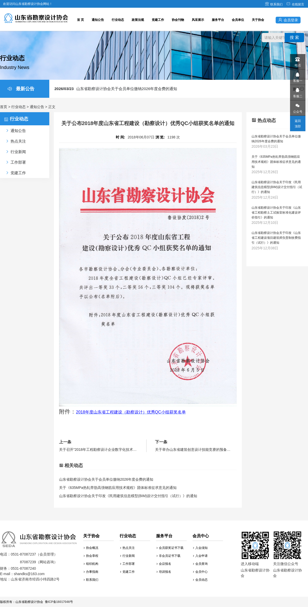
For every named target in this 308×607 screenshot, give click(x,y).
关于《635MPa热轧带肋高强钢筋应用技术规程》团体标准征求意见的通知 (118, 488)
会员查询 (200, 564)
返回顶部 (298, 123)
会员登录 (288, 20)
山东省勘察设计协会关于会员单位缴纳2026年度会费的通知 (115, 88)
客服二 (297, 91)
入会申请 (200, 556)
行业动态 (118, 20)
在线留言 (295, 4)
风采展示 (198, 20)
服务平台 (218, 20)
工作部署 (127, 564)
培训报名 (164, 572)
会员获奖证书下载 (170, 548)
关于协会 (258, 20)
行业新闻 (127, 556)
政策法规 (138, 20)
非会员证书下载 (168, 556)
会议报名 (164, 564)
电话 (297, 60)
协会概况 (91, 548)
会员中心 (200, 572)
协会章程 (91, 556)
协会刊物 (178, 20)
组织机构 (91, 564)
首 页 (80, 20)
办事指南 (91, 572)
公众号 (297, 106)
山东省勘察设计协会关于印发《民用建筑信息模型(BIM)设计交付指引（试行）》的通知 (128, 496)
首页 (3, 107)
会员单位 (238, 20)
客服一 (297, 76)
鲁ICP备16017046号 (59, 602)
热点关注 (127, 548)
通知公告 (98, 20)
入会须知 (200, 548)
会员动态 (200, 580)
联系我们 (274, 4)
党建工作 (158, 20)
